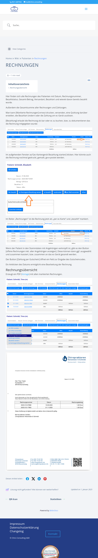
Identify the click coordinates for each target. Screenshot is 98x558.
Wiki (17, 58)
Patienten (27, 58)
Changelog (17, 531)
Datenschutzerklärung (24, 527)
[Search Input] (52, 25)
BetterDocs (54, 510)
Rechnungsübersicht (18, 87)
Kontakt (52, 534)
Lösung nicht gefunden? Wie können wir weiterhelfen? (32, 489)
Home (9, 58)
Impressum (17, 524)
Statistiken (57, 499)
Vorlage (25, 274)
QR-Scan (11, 499)
